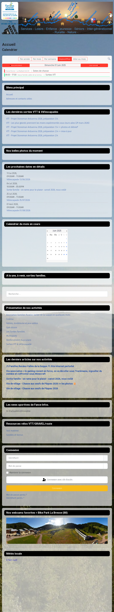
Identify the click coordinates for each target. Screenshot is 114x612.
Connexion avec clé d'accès (57, 480)
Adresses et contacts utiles (19, 98)
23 (47, 254)
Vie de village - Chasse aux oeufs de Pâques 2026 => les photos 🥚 (41, 383)
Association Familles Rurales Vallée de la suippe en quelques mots (38, 315)
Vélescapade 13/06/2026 (18, 179)
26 (59, 254)
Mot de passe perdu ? (16, 495)
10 (51, 246)
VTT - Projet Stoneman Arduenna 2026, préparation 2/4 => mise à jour (39, 131)
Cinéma (9, 319)
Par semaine (50, 59)
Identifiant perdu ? (15, 498)
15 (66, 246)
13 (61, 246)
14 (64, 246)
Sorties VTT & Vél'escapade (18, 344)
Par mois (37, 59)
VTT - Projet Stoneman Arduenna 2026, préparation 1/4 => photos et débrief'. (42, 127)
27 (61, 254)
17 (51, 250)
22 (66, 250)
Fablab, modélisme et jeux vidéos (22, 323)
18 (55, 250)
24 (51, 254)
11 (55, 246)
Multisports (11, 336)
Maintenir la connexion (20, 472)
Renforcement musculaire (18, 340)
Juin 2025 (57, 231)
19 (59, 250)
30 (47, 258)
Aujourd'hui (64, 59)
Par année (25, 59)
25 (55, 254)
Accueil (9, 94)
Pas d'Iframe (57, 531)
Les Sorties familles (15, 331)
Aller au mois (79, 59)
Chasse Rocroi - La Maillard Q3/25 (17, 71)
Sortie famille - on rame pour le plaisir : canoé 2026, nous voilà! (39, 379)
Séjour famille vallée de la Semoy (29, 75)
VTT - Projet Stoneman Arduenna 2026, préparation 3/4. (32, 119)
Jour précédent (16, 65)
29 (66, 254)
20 (61, 250)
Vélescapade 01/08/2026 (18, 210)
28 (64, 254)
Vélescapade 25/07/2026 (18, 200)
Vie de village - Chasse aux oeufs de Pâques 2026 (32, 388)
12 (59, 246)
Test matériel (12, 430)
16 (47, 250)
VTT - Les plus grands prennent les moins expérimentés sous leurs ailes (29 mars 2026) (47, 123)
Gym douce (11, 327)
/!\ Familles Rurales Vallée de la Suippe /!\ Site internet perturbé (40, 366)
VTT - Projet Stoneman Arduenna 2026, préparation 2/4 (32, 135)
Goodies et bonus (14, 435)
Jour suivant (93, 65)
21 (64, 250)
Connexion (57, 488)
